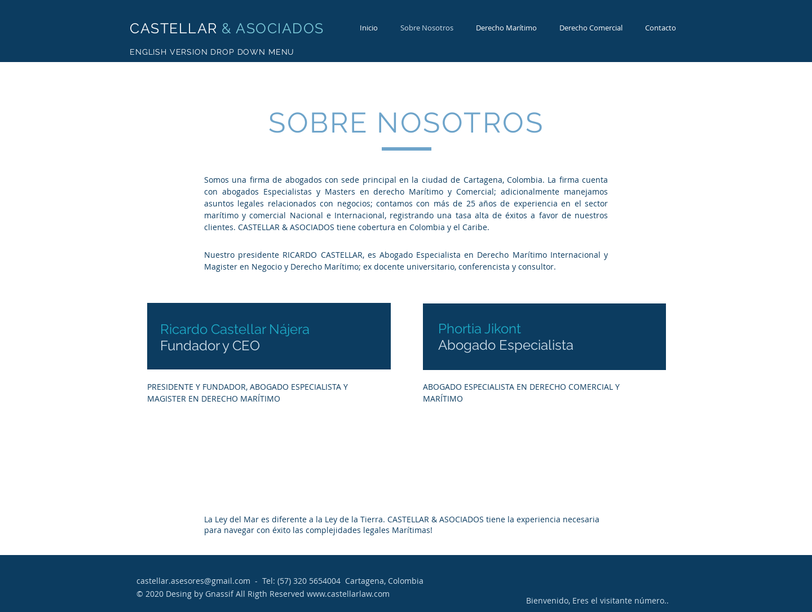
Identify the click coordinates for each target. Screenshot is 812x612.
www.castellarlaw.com (348, 593)
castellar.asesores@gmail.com (193, 580)
